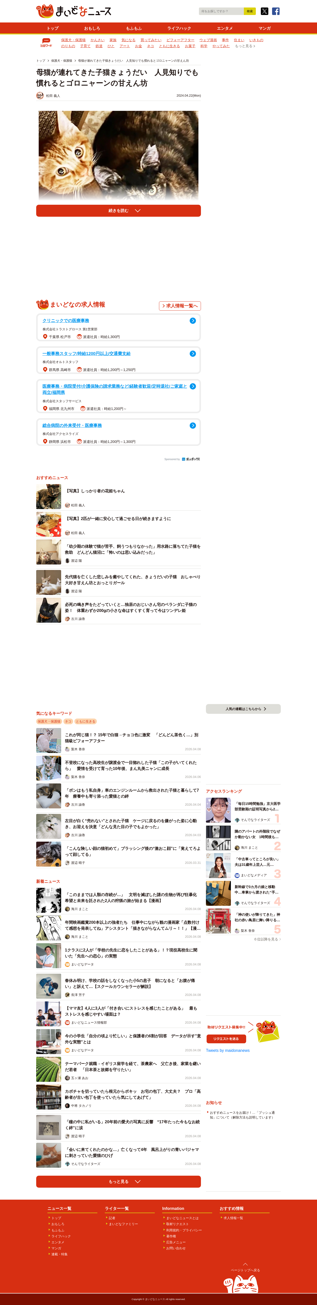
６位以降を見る (266, 939)
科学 (203, 46)
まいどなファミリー (123, 1224)
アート (125, 46)
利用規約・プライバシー (184, 1230)
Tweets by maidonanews (228, 1050)
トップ (52, 28)
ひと (111, 46)
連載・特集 (59, 1254)
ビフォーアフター (180, 40)
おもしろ (92, 28)
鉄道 (99, 46)
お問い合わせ (176, 1248)
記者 (112, 1218)
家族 (113, 40)
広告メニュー (176, 1242)
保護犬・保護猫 (73, 40)
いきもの (256, 40)
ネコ (150, 46)
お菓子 (190, 46)
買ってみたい (151, 40)
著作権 (171, 1236)
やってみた (221, 46)
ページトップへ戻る (245, 1270)
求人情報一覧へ (182, 305)
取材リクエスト (177, 1224)
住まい (239, 40)
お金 (138, 46)
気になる (129, 40)
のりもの (68, 46)
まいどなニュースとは (182, 1218)
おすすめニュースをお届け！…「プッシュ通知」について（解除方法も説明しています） (242, 1115)
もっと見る (243, 46)
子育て (85, 46)
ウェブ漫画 (208, 40)
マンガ (265, 28)
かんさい (98, 40)
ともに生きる (169, 46)
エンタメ (225, 28)
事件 (225, 40)
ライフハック (179, 28)
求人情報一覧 (233, 1218)
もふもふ (134, 28)
